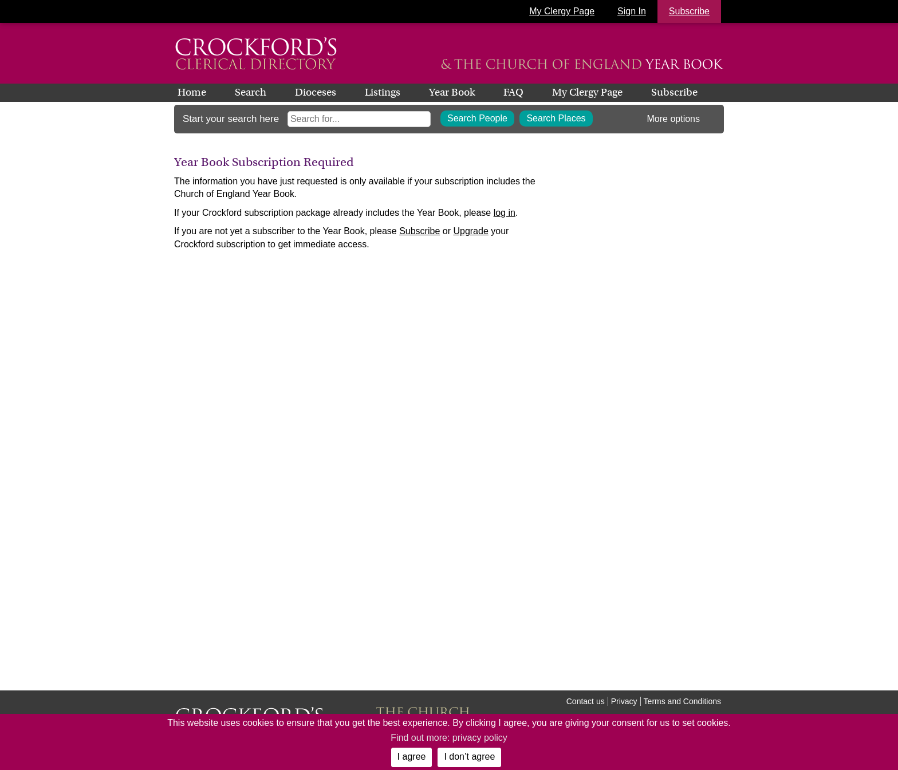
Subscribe (674, 92)
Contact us (585, 701)
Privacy (624, 701)
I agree (411, 756)
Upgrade (470, 231)
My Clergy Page (561, 11)
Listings (382, 92)
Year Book (452, 92)
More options (673, 119)
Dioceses (315, 92)
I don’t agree (469, 756)
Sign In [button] (631, 11)
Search (250, 92)
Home (192, 92)
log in (504, 213)
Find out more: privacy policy (449, 738)
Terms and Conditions (682, 701)
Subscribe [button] (689, 11)
